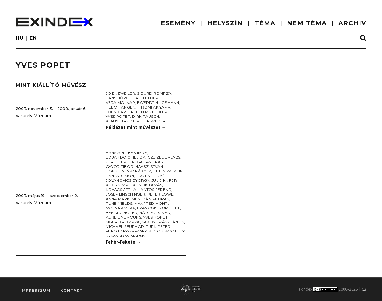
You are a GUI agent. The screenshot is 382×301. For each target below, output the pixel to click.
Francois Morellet (158, 208)
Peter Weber (151, 121)
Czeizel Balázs (164, 157)
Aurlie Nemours (123, 217)
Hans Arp (116, 152)
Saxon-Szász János (163, 222)
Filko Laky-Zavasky (126, 231)
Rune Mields (119, 203)
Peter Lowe (160, 194)
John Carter (120, 111)
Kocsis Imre (118, 185)
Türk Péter (158, 226)
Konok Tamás (147, 185)
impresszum (35, 290)
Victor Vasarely (167, 231)
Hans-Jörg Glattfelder (132, 98)
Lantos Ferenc (154, 189)
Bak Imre (137, 152)
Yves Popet (118, 116)
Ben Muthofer (152, 111)
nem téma (307, 23)
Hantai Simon (120, 175)
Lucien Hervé (150, 175)
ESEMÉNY (178, 23)
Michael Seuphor (125, 226)
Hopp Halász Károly (128, 171)
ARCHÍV (352, 23)
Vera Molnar (120, 102)
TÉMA (265, 23)
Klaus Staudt (120, 121)
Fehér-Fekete (123, 242)
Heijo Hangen (121, 107)
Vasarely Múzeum (33, 115)
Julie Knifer (164, 180)
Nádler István (154, 212)
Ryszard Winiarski (126, 235)
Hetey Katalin (168, 171)
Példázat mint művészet (136, 127)
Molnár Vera (120, 208)
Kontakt (71, 290)
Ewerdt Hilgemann (158, 102)
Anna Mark (118, 198)
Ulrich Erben (120, 162)
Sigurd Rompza (154, 93)
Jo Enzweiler (120, 93)
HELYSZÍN (225, 23)
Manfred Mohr (151, 203)
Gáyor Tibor (119, 166)
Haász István (149, 166)
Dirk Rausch (145, 116)
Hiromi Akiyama (153, 107)
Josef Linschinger (125, 194)
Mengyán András (150, 198)
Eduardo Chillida (126, 157)
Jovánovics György (127, 180)
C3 (364, 289)
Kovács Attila (121, 189)
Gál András (150, 162)
